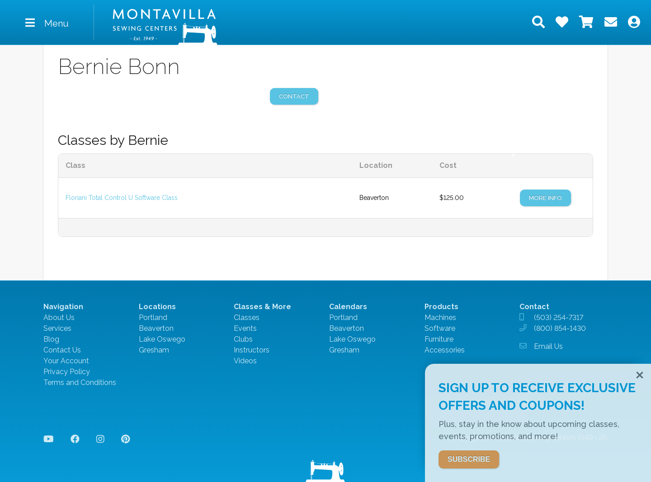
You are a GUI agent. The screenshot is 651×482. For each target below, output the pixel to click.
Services (57, 328)
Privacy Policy (66, 371)
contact (294, 96)
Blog (51, 339)
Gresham (154, 350)
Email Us (548, 346)
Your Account (66, 361)
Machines (440, 317)
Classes (246, 317)
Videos (245, 361)
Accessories (445, 350)
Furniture (439, 339)
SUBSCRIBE (469, 459)
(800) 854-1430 (560, 328)
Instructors (251, 350)
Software (440, 328)
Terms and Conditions (79, 382)
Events (245, 328)
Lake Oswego (162, 339)
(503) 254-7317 (558, 317)
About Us (59, 317)
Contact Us (62, 350)
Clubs (243, 339)
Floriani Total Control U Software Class (122, 197)
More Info (545, 198)
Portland (153, 317)
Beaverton (156, 328)
